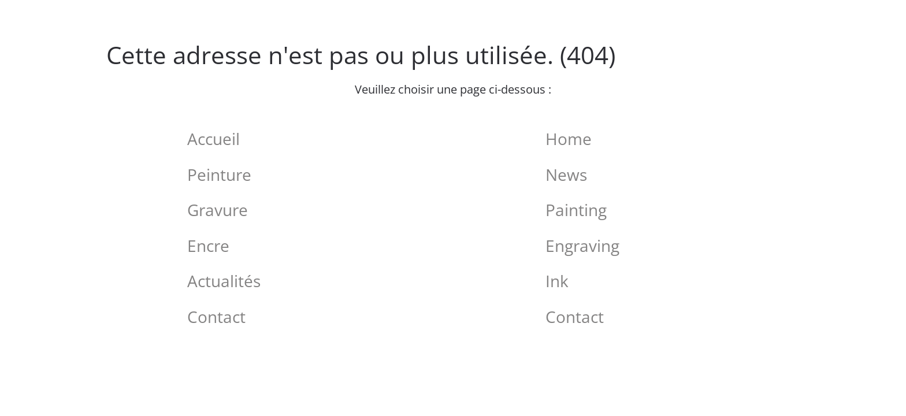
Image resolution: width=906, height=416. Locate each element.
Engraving (582, 246)
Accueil (213, 139)
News (566, 174)
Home (568, 139)
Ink (557, 281)
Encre (208, 246)
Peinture (219, 174)
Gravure (217, 210)
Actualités (224, 281)
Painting (576, 210)
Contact (216, 317)
